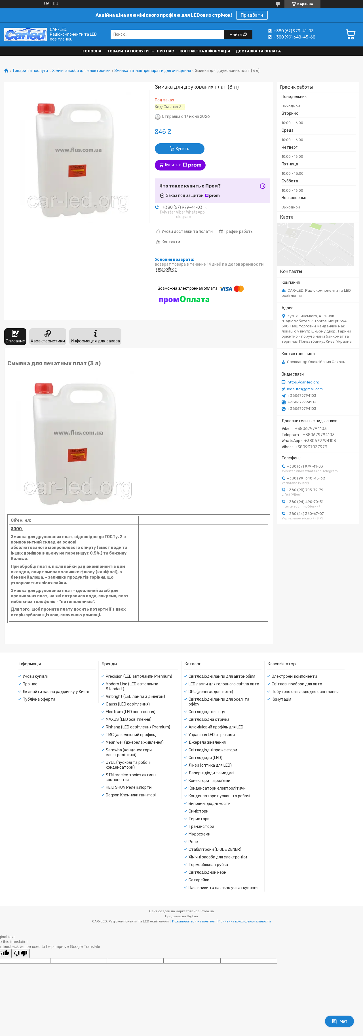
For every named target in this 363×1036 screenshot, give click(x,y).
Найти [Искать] (236, 34)
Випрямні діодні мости (210, 803)
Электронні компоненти (294, 676)
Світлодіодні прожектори (213, 750)
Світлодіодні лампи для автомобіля (222, 676)
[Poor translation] (21, 953)
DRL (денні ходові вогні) (211, 691)
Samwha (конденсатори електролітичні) (129, 752)
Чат (339, 1021)
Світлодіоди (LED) (205, 757)
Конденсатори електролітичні (217, 788)
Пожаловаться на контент (194, 921)
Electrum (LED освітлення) (130, 711)
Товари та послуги (128, 51)
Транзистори (201, 826)
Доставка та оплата (258, 51)
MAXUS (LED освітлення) (128, 719)
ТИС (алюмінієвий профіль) (131, 734)
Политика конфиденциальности (244, 921)
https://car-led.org (303, 382)
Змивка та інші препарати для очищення (153, 71)
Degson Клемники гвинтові (131, 795)
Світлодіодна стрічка (209, 719)
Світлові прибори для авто (297, 684)
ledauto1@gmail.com (305, 389)
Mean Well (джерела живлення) (135, 742)
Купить (182, 148)
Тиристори (199, 819)
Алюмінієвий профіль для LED (216, 727)
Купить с (183, 165)
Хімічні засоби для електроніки (81, 71)
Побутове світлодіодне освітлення (305, 691)
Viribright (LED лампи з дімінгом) (135, 696)
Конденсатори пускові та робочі (219, 796)
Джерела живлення (207, 742)
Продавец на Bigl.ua (181, 916)
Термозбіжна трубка (208, 864)
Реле (193, 841)
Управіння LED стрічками (212, 734)
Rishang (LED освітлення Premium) (138, 727)
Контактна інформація (205, 51)
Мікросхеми (199, 834)
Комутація (281, 699)
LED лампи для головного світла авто (224, 684)
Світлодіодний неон (207, 872)
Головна (92, 51)
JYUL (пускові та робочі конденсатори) (128, 765)
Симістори (198, 811)
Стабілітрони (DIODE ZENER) (215, 849)
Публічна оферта (39, 699)
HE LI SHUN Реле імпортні (129, 787)
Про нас (165, 51)
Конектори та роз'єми (209, 780)
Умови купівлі (35, 676)
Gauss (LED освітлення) (128, 704)
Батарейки (199, 880)
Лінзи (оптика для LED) (210, 765)
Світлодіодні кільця (207, 711)
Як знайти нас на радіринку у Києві (56, 691)
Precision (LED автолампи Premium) (139, 676)
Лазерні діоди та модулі (211, 773)
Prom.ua (207, 911)
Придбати (252, 15)
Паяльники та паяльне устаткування (223, 887)
